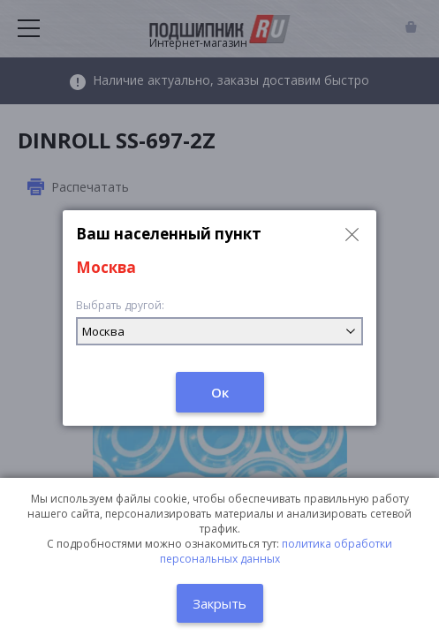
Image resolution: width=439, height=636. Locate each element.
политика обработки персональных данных (276, 551)
